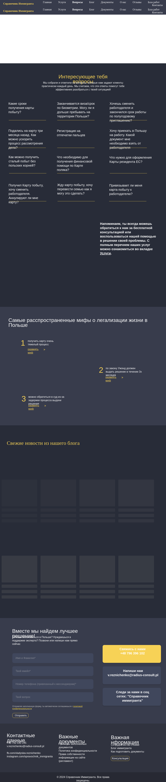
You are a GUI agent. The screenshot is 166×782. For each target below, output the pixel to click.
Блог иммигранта (121, 748)
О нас (123, 9)
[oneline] (52, 697)
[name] (52, 658)
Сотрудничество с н (123, 744)
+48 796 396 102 (115, 3)
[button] (28, 109)
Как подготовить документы (127, 751)
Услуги (62, 9)
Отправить (21, 715)
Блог (92, 9)
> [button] (44, 349)
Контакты (157, 12)
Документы (107, 9)
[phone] (52, 684)
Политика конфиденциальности (78, 750)
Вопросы (77, 9)
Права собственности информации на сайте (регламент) (72, 757)
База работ (154, 9)
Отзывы (137, 9)
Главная (47, 9)
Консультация (120, 758)
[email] (52, 671)
